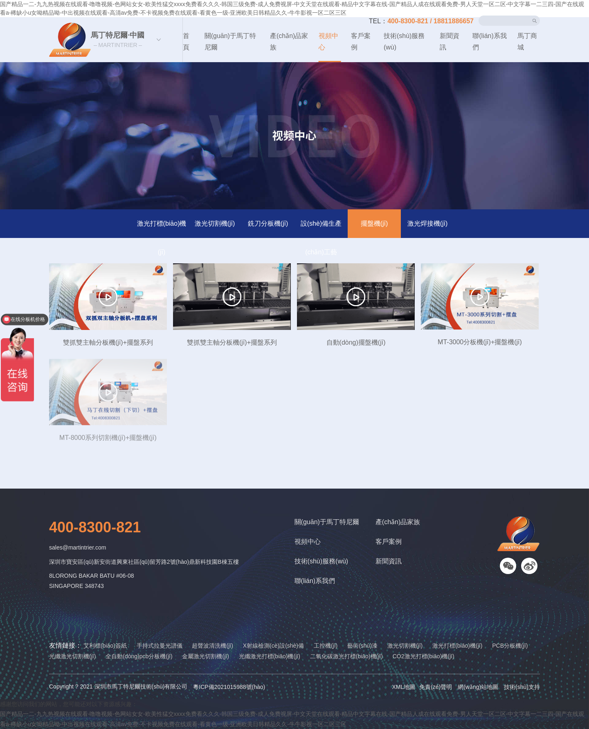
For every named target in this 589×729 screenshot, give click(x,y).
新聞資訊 (449, 41)
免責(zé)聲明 (435, 687)
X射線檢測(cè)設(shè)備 (273, 645)
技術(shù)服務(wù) (404, 41)
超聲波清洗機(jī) (212, 645)
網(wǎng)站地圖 (478, 687)
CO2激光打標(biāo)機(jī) (423, 656)
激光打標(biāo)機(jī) (162, 229)
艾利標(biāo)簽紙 (105, 645)
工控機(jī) (325, 645)
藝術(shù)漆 (362, 645)
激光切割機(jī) (215, 223)
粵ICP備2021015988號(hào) (229, 687)
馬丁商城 (527, 41)
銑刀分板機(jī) (268, 223)
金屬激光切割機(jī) (205, 656)
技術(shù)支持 (522, 687)
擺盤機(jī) (374, 223)
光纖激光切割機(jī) (72, 656)
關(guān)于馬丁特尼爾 (230, 41)
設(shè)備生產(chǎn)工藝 (321, 229)
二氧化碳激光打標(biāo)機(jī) (346, 656)
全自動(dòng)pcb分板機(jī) (139, 656)
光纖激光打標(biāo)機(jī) (269, 656)
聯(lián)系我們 (489, 41)
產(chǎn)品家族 (289, 41)
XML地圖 (403, 687)
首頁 (186, 41)
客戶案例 (361, 41)
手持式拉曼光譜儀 (159, 645)
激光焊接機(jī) (427, 223)
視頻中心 (328, 41)
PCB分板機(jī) (510, 645)
